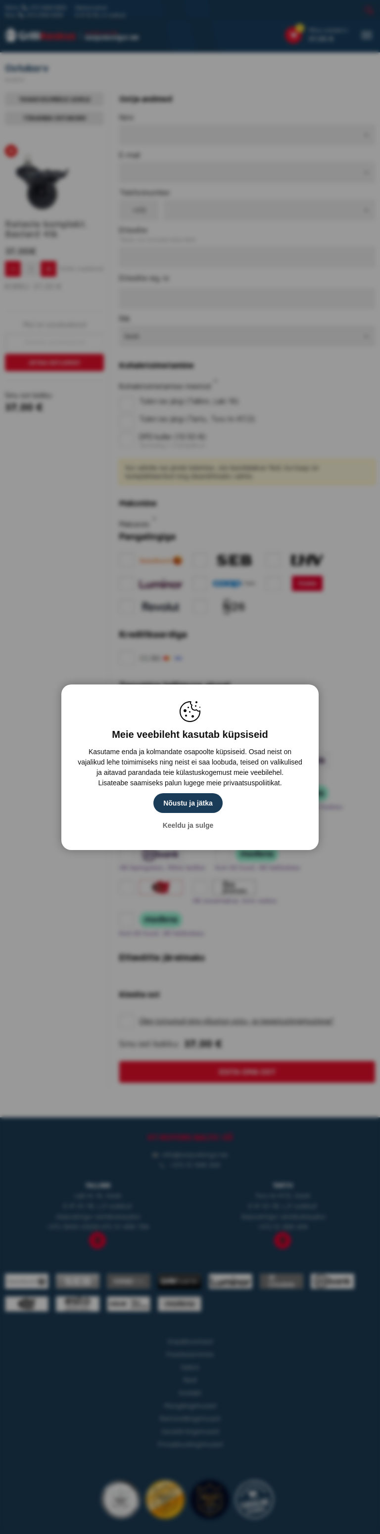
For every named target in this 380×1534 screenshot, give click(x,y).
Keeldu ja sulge (188, 825)
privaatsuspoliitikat (251, 783)
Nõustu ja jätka (188, 803)
